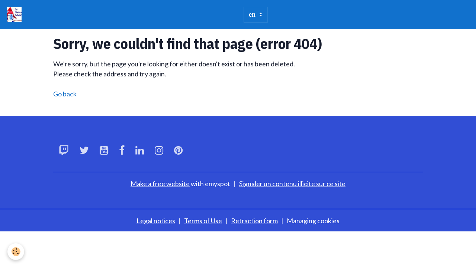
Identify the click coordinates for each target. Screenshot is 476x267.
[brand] (16, 14)
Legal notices (155, 221)
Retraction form (254, 221)
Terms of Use (203, 221)
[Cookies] (15, 251)
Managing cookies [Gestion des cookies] (313, 221)
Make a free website (160, 183)
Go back (65, 94)
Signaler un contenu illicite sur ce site (292, 183)
